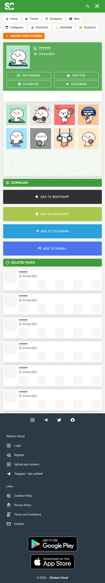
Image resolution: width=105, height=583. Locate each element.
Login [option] (13, 445)
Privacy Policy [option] (18, 505)
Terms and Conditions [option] (23, 514)
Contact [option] (15, 524)
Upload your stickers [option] (22, 464)
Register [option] (15, 455)
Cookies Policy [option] (19, 495)
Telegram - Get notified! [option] (24, 473)
